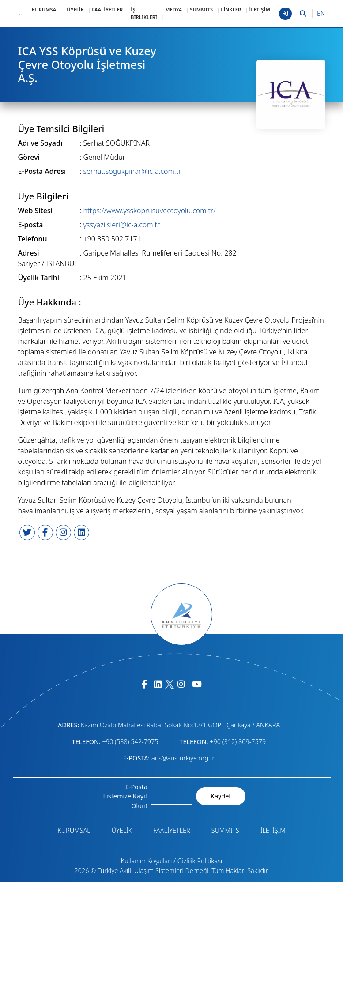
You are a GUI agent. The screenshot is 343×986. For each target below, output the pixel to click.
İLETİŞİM (259, 9)
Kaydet (221, 796)
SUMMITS (201, 9)
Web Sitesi (35, 210)
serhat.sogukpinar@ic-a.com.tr (132, 171)
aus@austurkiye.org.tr (183, 758)
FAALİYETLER (107, 9)
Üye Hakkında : (49, 302)
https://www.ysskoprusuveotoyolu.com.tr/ (149, 210)
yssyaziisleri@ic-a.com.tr (121, 225)
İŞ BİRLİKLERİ (144, 13)
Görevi (29, 157)
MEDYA (173, 9)
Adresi (28, 253)
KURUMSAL (45, 9)
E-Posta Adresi (42, 171)
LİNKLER (231, 9)
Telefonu (32, 239)
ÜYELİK (75, 9)
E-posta (30, 225)
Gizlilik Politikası (199, 861)
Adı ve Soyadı (40, 143)
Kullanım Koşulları (146, 861)
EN (321, 13)
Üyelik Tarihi (39, 277)
